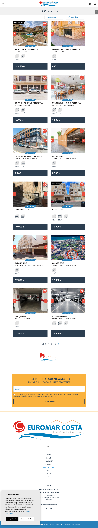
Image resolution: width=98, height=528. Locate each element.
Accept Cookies (12, 519)
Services (48, 464)
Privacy (44, 524)
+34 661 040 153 (54, 492)
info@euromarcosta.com (49, 489)
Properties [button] (48, 467)
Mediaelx (77, 524)
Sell (48, 470)
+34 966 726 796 (43, 492)
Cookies (51, 524)
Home (48, 458)
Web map (59, 524)
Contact (49, 473)
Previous (15, 33)
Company (49, 461)
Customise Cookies (27, 519)
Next (46, 33)
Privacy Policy (70, 394)
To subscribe (49, 401)
